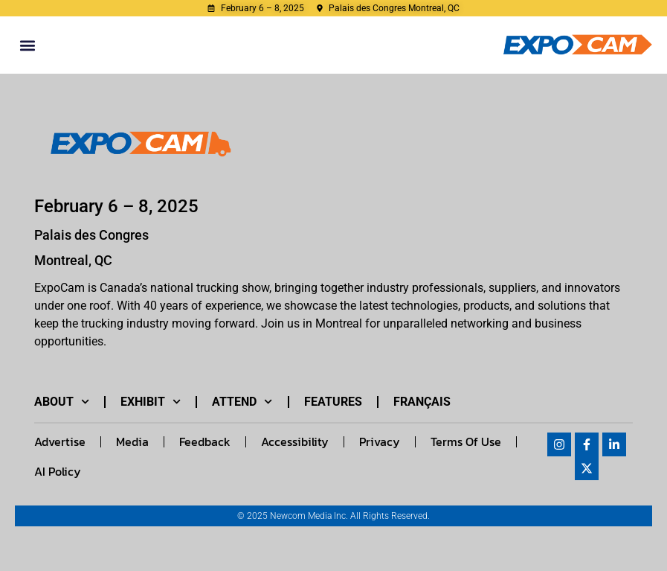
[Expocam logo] (577, 45)
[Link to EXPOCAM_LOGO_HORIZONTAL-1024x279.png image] (136, 145)
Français (422, 402)
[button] (27, 45)
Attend (242, 401)
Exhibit (150, 401)
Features (333, 402)
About (61, 401)
